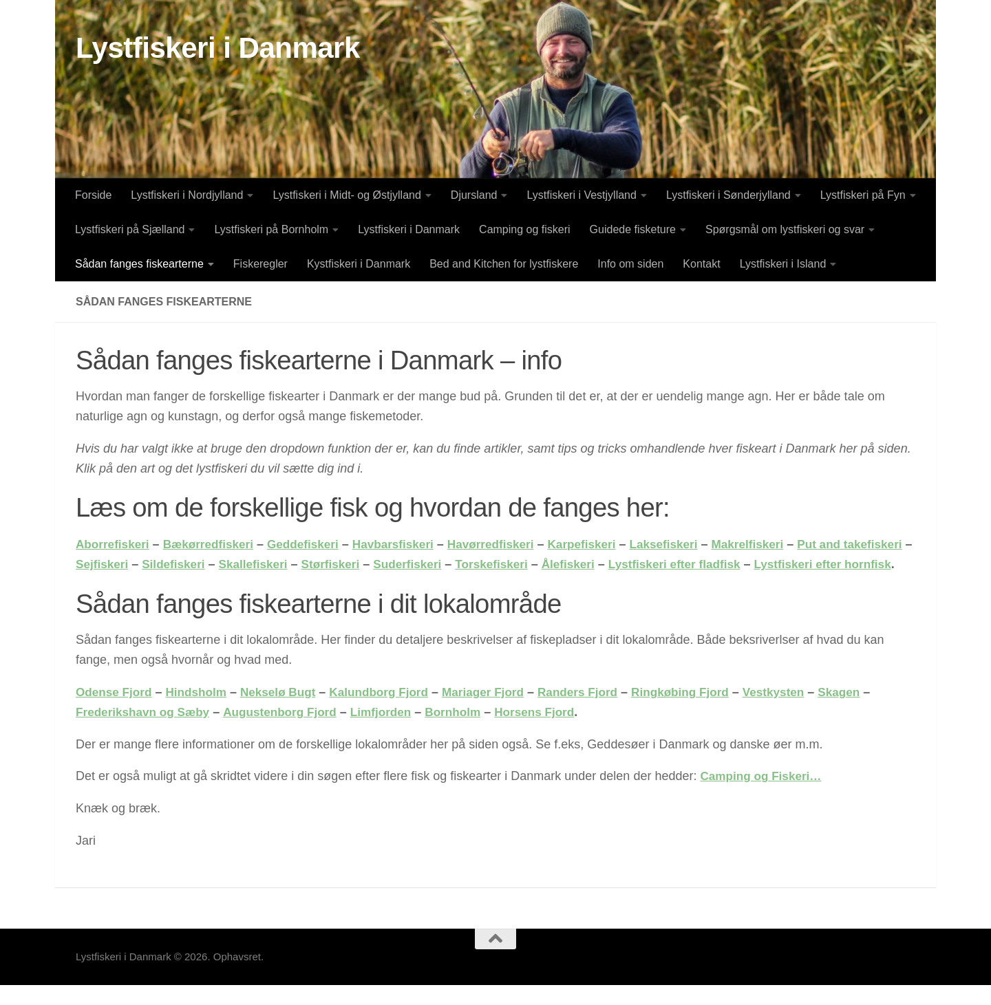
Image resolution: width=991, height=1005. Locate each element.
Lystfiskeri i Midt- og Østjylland (346, 195)
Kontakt (701, 264)
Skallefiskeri (335, 564)
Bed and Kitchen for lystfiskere (503, 264)
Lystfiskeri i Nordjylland (187, 195)
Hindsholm (201, 712)
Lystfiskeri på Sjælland (129, 229)
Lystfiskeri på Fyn (863, 195)
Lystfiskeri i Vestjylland (581, 195)
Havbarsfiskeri (406, 544)
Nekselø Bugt (286, 712)
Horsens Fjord (554, 732)
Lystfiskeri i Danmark (218, 48)
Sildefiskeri (253, 564)
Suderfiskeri (496, 564)
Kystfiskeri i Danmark (358, 264)
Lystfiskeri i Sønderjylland (728, 195)
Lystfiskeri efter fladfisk (774, 564)
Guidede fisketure (633, 229)
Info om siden (630, 264)
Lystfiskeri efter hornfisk (148, 584)
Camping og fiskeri (525, 229)
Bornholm (469, 732)
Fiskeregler (260, 264)
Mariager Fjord (501, 712)
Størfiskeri (416, 564)
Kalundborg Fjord (392, 712)
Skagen (872, 712)
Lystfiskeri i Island (783, 264)
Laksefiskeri (689, 544)
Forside (93, 195)
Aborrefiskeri (114, 544)
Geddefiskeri (312, 544)
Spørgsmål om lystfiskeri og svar (784, 229)
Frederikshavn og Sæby (146, 732)
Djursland (474, 195)
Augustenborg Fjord (288, 732)
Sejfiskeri (178, 564)
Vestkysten (803, 712)
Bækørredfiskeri (214, 544)
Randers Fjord (599, 712)
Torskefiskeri (584, 564)
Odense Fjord (116, 712)
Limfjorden (394, 732)
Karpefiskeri (603, 544)
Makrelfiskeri (777, 544)
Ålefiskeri (664, 564)
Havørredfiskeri (508, 544)
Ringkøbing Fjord (706, 712)
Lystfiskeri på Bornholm (271, 229)
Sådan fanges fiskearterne (139, 264)
